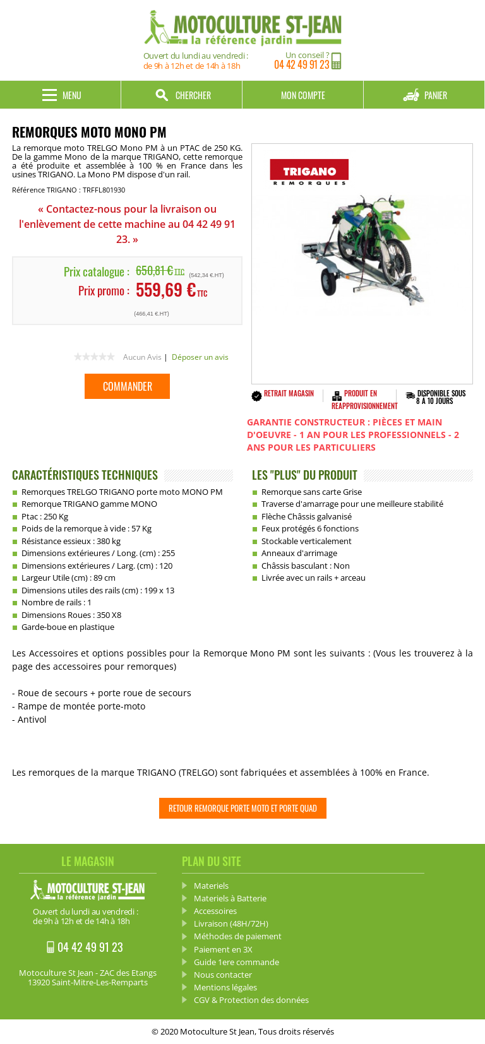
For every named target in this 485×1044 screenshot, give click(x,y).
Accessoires (215, 910)
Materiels (211, 885)
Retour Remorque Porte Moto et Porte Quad (243, 808)
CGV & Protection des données (251, 999)
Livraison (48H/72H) (231, 923)
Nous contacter (223, 974)
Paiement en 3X (223, 949)
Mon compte (303, 95)
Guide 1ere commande (236, 962)
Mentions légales (225, 987)
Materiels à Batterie (230, 898)
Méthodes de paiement (238, 936)
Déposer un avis (200, 357)
